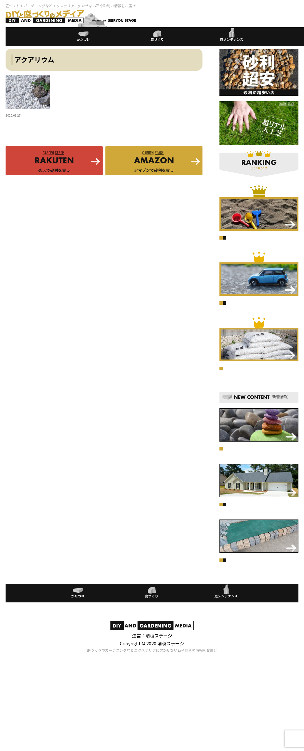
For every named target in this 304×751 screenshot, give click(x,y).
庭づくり (228, 242)
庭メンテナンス (251, 242)
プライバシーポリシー (152, 703)
